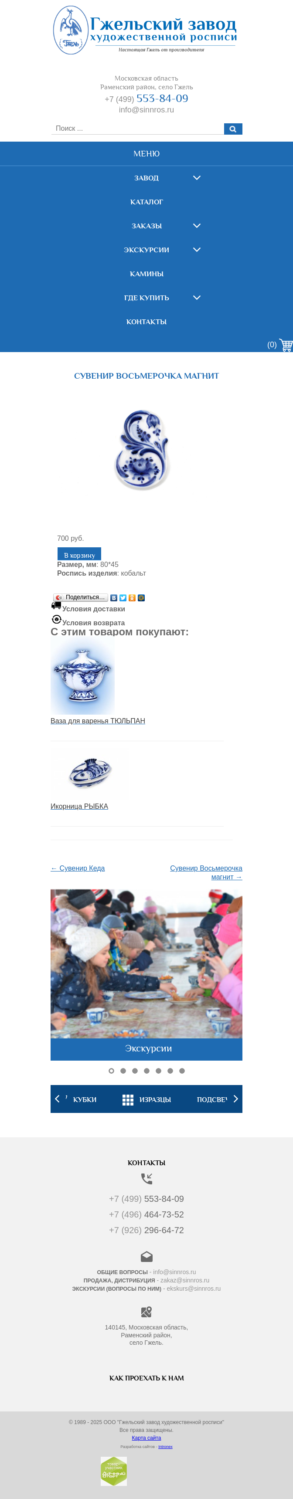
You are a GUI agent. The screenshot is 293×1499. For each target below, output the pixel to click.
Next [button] (235, 1099)
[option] (146, 1099)
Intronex (165, 1447)
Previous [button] (57, 1099)
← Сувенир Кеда (78, 868)
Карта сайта (146, 1438)
